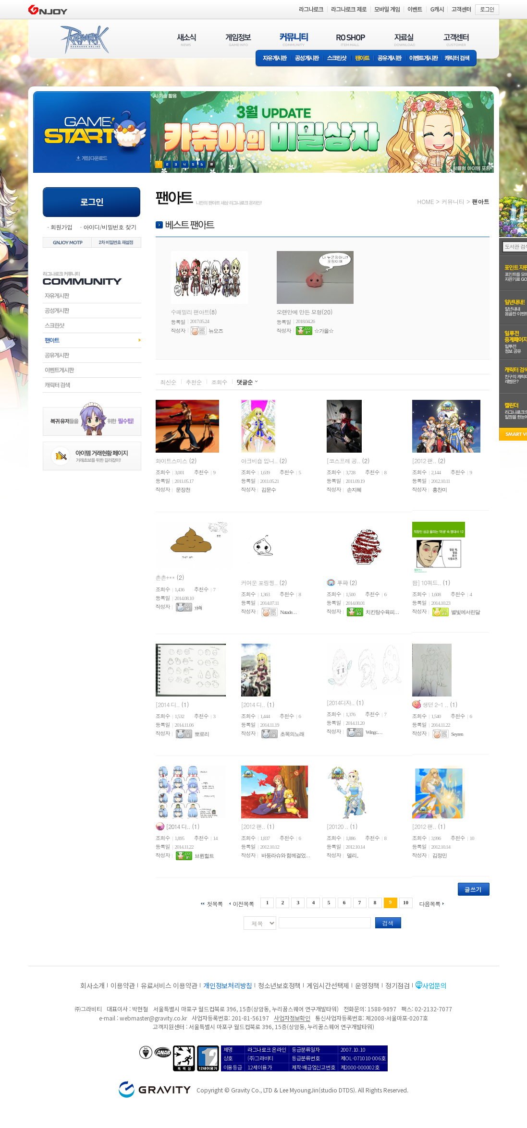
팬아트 (362, 59)
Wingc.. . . (374, 732)
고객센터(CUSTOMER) (456, 39)
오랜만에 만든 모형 (299, 312)
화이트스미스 (171, 460)
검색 (388, 923)
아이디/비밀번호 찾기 (109, 227)
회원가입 (61, 227)
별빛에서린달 (465, 612)
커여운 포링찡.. (259, 582)
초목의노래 (292, 734)
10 (405, 902)
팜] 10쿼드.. (426, 582)
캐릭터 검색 (460, 59)
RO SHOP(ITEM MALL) (350, 39)
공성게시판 (307, 59)
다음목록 (430, 903)
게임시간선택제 (327, 985)
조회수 (219, 382)
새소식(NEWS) (186, 39)
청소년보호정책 (279, 985)
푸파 (342, 582)
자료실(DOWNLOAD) (404, 39)
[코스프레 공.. (343, 460)
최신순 (168, 382)
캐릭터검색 (92, 385)
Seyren (457, 734)
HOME (425, 201)
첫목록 (214, 903)
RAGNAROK (84, 39)
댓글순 (245, 382)
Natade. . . (288, 612)
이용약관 (122, 985)
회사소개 (92, 985)
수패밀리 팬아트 (190, 312)
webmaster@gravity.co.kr (153, 1018)
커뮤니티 (453, 201)
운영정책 (367, 985)
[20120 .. (337, 826)
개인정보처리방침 (227, 985)
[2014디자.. (341, 702)
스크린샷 (337, 59)
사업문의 (434, 985)
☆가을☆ (323, 331)
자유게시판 (273, 59)
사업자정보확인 (292, 1018)
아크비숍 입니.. (259, 460)
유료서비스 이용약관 (169, 985)
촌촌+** (165, 577)
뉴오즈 (215, 331)
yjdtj (198, 607)
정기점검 (397, 985)
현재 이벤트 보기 (211, 164)
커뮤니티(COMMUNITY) (294, 39)
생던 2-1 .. (435, 704)
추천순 (194, 382)
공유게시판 (390, 59)
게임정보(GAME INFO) (238, 39)
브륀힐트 (204, 856)
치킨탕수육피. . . (382, 612)
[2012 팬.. (424, 460)
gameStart (91, 123)
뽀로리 (202, 734)
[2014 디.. (168, 704)
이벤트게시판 (424, 59)
